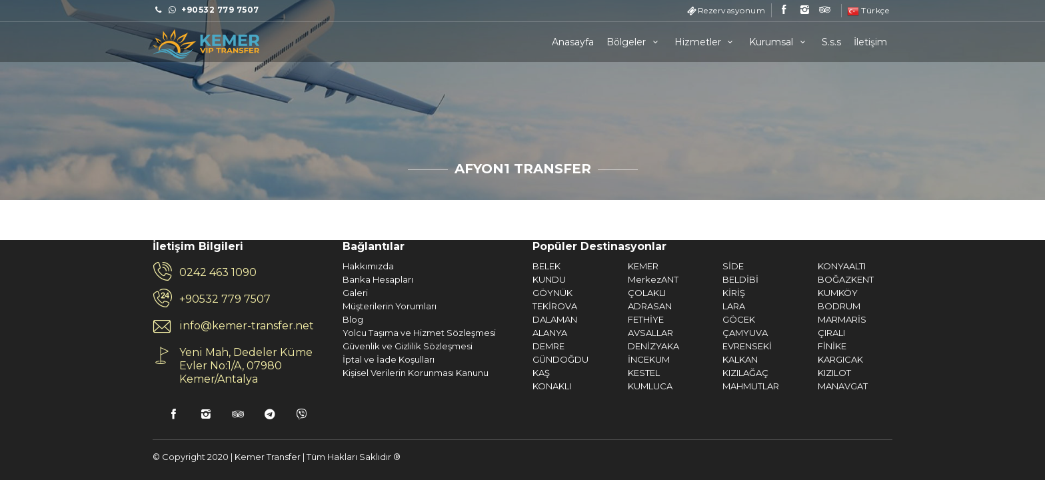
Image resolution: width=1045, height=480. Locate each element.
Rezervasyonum (732, 10)
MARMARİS (699, 319)
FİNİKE (689, 346)
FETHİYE (503, 319)
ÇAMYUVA (602, 332)
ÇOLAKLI (504, 292)
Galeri (212, 292)
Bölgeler (634, 42)
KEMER (500, 266)
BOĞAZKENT (703, 279)
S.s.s (831, 42)
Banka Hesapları (235, 279)
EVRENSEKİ (604, 346)
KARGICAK (697, 359)
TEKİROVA (412, 306)
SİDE (590, 266)
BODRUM (696, 306)
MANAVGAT (700, 386)
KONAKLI (409, 386)
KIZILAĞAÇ (603, 372)
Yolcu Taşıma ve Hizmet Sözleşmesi (276, 332)
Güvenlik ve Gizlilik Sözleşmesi (265, 346)
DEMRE (406, 346)
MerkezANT (510, 279)
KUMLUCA (507, 386)
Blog (210, 319)
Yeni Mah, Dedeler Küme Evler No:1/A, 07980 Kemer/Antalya (103, 365)
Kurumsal (779, 42)
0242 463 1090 (75, 272)
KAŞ (398, 372)
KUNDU (406, 279)
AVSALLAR (507, 332)
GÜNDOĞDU (418, 359)
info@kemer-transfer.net (104, 325)
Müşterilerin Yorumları (247, 306)
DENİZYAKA (510, 346)
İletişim (870, 42)
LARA (591, 306)
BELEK (404, 266)
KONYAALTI (699, 266)
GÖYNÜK (410, 292)
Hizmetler (705, 42)
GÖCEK (596, 319)
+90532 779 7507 (82, 299)
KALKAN (597, 359)
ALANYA (407, 332)
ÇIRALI (688, 332)
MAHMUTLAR (608, 386)
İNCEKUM (506, 359)
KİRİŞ (591, 292)
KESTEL (501, 372)
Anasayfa (573, 42)
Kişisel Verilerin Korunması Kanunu (273, 372)
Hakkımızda (225, 266)
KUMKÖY (695, 292)
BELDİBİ (598, 279)
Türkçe (868, 10)
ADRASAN (507, 306)
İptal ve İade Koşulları (246, 359)
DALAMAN (412, 319)
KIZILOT (691, 372)
